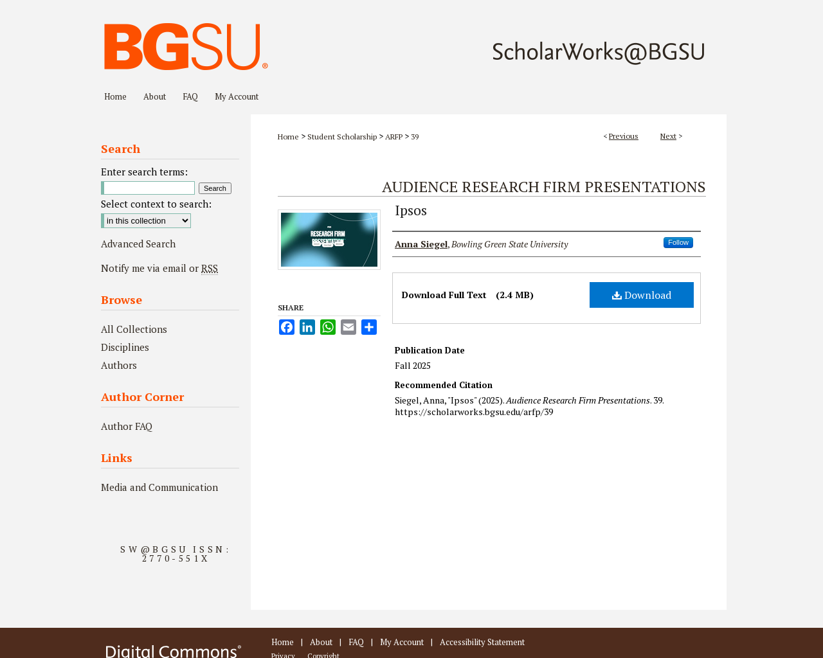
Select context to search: (156, 203)
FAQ (356, 642)
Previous (623, 136)
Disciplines (125, 347)
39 (415, 136)
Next (668, 136)
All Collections (134, 329)
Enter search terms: (144, 171)
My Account (402, 642)
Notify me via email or (159, 268)
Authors (119, 365)
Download (641, 295)
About (321, 642)
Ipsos (411, 209)
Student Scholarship (342, 136)
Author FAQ (126, 426)
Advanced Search (138, 243)
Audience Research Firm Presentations (544, 186)
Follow (678, 242)
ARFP (393, 136)
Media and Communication (159, 487)
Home (288, 136)
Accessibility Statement (482, 642)
